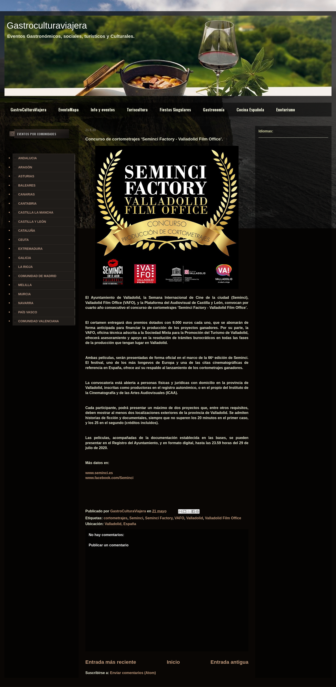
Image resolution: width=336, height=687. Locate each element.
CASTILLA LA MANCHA (35, 212)
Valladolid (194, 518)
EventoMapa (68, 109)
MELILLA (25, 285)
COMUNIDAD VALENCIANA (38, 321)
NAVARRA (25, 303)
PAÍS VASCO (27, 312)
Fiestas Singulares (175, 109)
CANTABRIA (27, 203)
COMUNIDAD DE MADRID (37, 276)
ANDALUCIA (27, 158)
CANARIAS (26, 194)
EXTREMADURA (30, 248)
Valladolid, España (120, 524)
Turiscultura (137, 109)
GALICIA (24, 258)
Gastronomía (213, 109)
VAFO (179, 518)
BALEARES (26, 185)
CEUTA (23, 240)
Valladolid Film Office (223, 518)
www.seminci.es (99, 473)
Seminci (136, 518)
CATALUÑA (26, 230)
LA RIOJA (25, 267)
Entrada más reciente (110, 662)
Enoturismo (285, 109)
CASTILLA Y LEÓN (32, 221)
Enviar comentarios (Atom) (133, 673)
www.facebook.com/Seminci (109, 478)
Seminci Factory (158, 518)
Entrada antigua (229, 662)
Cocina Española (250, 109)
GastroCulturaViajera (28, 109)
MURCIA (24, 294)
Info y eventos (103, 109)
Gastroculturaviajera (47, 25)
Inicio (173, 662)
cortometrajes (115, 518)
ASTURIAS (26, 176)
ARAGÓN (25, 167)
